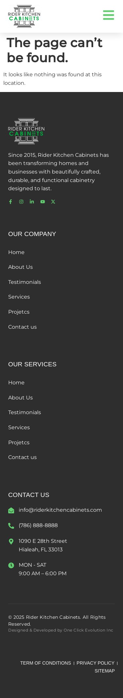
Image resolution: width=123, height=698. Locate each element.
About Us (20, 267)
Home (16, 252)
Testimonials (24, 282)
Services (19, 297)
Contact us (22, 327)
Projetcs (19, 312)
